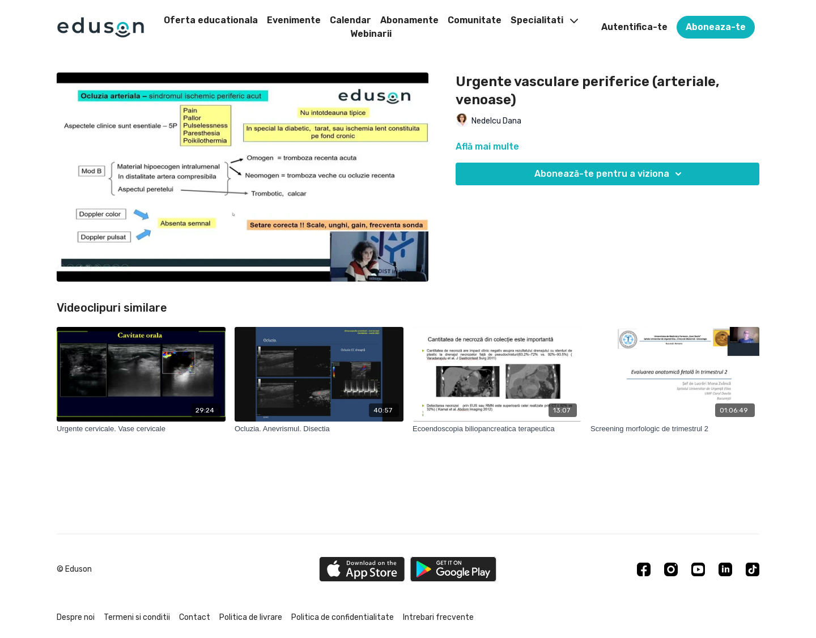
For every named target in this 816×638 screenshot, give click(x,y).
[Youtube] (698, 569)
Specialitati (544, 20)
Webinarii (371, 33)
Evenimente (294, 20)
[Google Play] (453, 569)
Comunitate (475, 20)
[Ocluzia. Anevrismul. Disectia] (319, 429)
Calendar (350, 20)
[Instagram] (671, 569)
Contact (194, 617)
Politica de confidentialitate (342, 617)
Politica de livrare (250, 617)
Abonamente (409, 20)
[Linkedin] (725, 569)
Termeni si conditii (137, 617)
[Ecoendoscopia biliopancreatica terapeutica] (497, 429)
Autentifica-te (634, 27)
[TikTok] (752, 569)
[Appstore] (361, 569)
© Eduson (74, 569)
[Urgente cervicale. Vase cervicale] (141, 429)
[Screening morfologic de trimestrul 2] (674, 429)
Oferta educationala (211, 20)
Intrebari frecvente (438, 617)
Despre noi (76, 617)
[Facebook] (644, 569)
